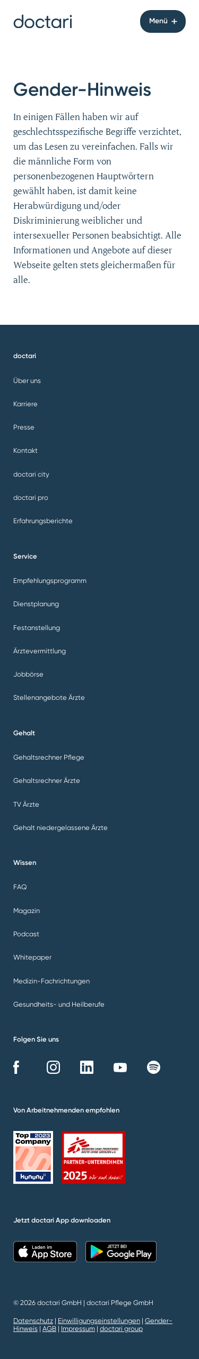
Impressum (78, 1329)
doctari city (31, 474)
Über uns (27, 381)
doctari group (121, 1329)
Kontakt (25, 450)
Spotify (153, 1067)
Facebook (20, 1067)
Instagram (53, 1067)
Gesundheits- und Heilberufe (59, 1004)
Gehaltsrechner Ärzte (46, 781)
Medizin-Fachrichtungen (51, 981)
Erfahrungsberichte (43, 521)
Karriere (25, 404)
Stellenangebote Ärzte (49, 697)
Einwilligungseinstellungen (99, 1321)
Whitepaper (32, 957)
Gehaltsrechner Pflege (48, 757)
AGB (49, 1329)
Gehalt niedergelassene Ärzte (60, 828)
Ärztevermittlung (39, 651)
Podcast (26, 934)
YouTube (120, 1067)
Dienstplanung (36, 604)
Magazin (26, 911)
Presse (23, 427)
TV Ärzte (26, 804)
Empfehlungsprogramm (49, 581)
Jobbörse (28, 674)
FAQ (20, 887)
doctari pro (30, 497)
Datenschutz (33, 1321)
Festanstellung (36, 628)
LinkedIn (86, 1067)
